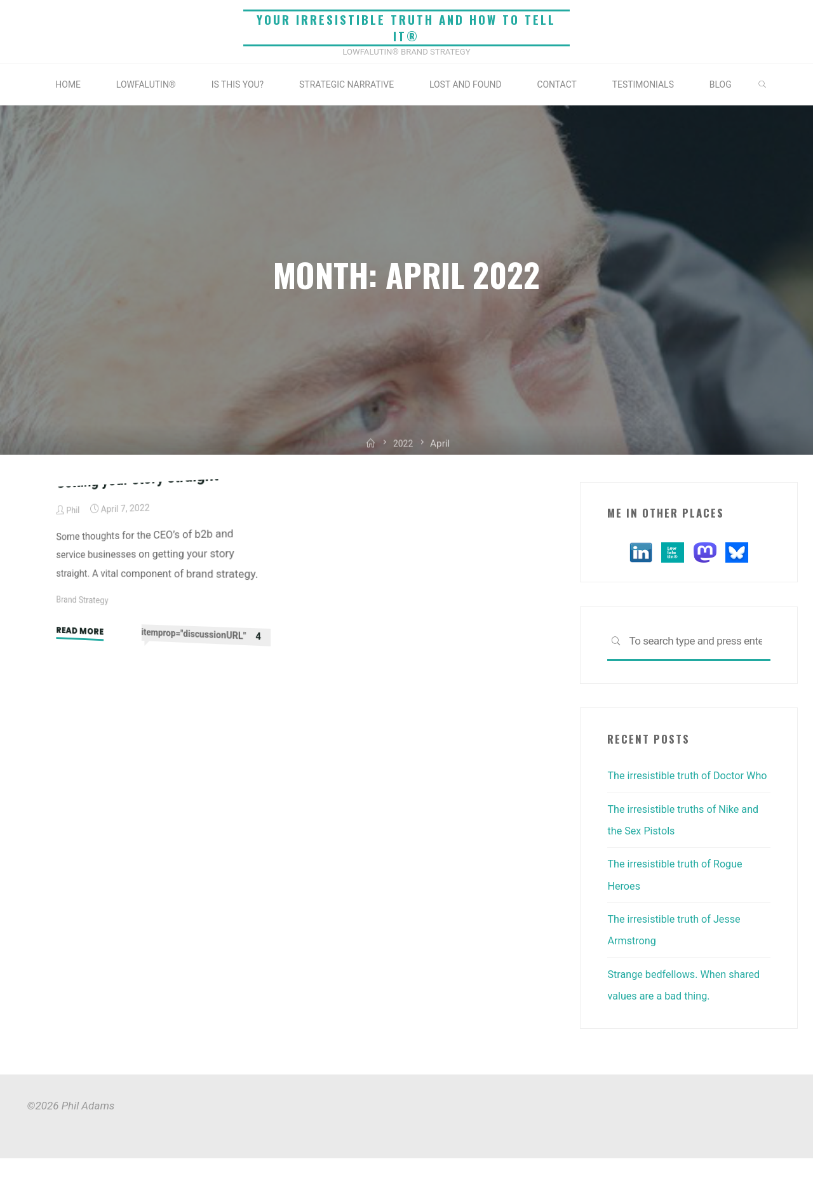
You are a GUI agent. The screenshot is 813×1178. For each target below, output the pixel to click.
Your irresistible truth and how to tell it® (406, 27)
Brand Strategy (83, 775)
